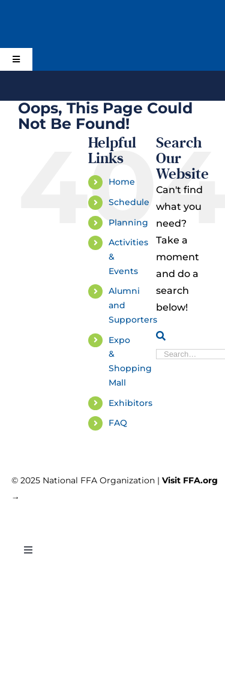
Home (122, 181)
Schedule (129, 202)
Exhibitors (130, 403)
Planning (128, 222)
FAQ (118, 422)
